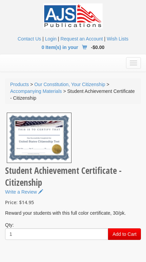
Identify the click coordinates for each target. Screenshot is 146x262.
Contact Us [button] (29, 39)
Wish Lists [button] (117, 39)
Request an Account (81, 39)
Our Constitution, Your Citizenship (69, 84)
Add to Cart (124, 234)
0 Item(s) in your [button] (66, 47)
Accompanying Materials (36, 91)
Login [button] (51, 39)
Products (19, 84)
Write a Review (24, 192)
